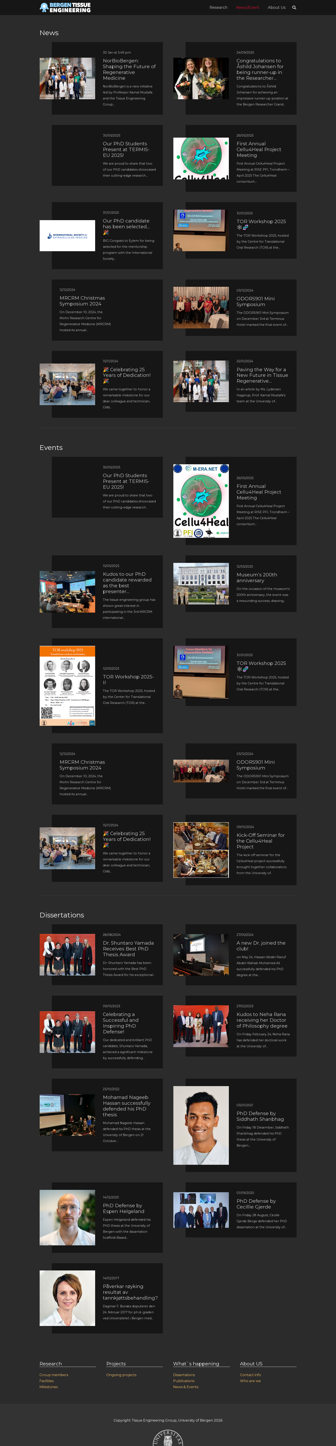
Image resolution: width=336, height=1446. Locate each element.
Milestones (48, 1387)
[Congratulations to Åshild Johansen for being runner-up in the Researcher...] (201, 61)
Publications (183, 1381)
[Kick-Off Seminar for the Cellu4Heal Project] (201, 825)
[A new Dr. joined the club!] (201, 937)
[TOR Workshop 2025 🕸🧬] (201, 212)
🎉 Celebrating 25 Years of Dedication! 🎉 (127, 375)
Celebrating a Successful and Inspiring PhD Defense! (121, 1023)
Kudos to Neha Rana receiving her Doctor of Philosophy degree (262, 1020)
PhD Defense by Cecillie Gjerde (256, 1204)
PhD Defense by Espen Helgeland (123, 1208)
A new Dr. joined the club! (261, 946)
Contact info (250, 1375)
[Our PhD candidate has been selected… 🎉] (67, 223)
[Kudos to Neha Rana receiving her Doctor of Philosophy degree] (201, 1008)
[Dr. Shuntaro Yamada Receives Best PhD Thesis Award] (67, 937)
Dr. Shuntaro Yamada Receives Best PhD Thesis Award (128, 948)
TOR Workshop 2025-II (128, 679)
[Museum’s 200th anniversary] (201, 566)
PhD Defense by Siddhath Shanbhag (260, 1116)
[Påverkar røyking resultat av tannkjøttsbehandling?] (67, 1273)
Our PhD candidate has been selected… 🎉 (126, 226)
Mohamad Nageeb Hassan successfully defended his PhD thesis (126, 1106)
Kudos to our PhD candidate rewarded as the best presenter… (127, 582)
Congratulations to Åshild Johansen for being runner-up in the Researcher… (260, 69)
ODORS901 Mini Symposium (256, 301)
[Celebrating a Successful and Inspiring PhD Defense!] (67, 1014)
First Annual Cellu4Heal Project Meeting (259, 149)
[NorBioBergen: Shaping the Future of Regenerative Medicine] (67, 61)
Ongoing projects (121, 1375)
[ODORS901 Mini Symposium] (201, 290)
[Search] (294, 7)
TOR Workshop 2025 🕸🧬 (261, 224)
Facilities (46, 1381)
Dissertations (184, 1375)
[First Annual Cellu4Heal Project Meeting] (201, 140)
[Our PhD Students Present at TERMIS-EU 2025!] (67, 137)
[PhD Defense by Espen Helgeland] (67, 1193)
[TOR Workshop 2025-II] (67, 649)
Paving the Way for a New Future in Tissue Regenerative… (262, 375)
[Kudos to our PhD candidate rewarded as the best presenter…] (67, 574)
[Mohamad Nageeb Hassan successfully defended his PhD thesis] (67, 1097)
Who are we (250, 1381)
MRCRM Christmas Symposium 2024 (82, 301)
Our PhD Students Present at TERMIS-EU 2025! (126, 149)
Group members (53, 1375)
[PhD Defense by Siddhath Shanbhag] (201, 1089)
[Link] (65, 7)
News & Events (185, 1387)
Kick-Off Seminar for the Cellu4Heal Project (261, 841)
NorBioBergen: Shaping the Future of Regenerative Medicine (129, 69)
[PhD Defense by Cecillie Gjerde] (201, 1195)
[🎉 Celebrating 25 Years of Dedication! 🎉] (67, 366)
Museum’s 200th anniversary (257, 577)
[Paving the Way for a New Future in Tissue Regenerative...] (201, 363)
